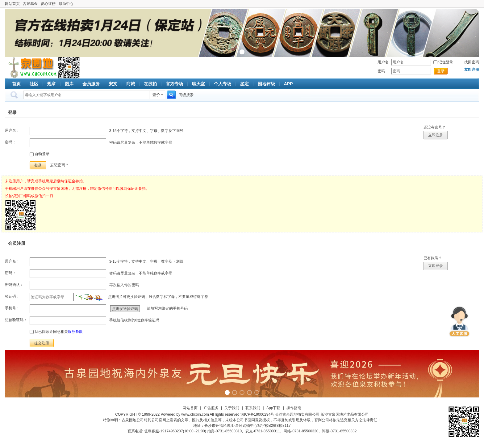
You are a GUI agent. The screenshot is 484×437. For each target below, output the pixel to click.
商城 (130, 83)
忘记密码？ (59, 165)
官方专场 (174, 83)
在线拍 (150, 83)
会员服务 (91, 83)
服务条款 (75, 331)
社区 (34, 83)
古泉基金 (30, 4)
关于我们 (231, 408)
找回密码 (471, 62)
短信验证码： (16, 320)
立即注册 (435, 135)
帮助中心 (66, 4)
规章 (51, 83)
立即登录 (435, 266)
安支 (113, 83)
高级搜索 (186, 95)
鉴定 (244, 83)
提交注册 (41, 343)
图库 (69, 83)
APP (288, 83)
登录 (440, 71)
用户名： (12, 130)
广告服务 (211, 408)
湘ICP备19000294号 (257, 414)
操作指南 (293, 408)
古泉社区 (31, 67)
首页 (16, 83)
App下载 (273, 408)
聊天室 (198, 83)
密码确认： (14, 284)
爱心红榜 (48, 4)
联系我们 (252, 408)
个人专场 (222, 83)
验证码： (12, 296)
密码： (10, 142)
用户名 (383, 62)
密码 (381, 71)
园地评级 (266, 83)
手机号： (12, 308)
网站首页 (12, 4)
